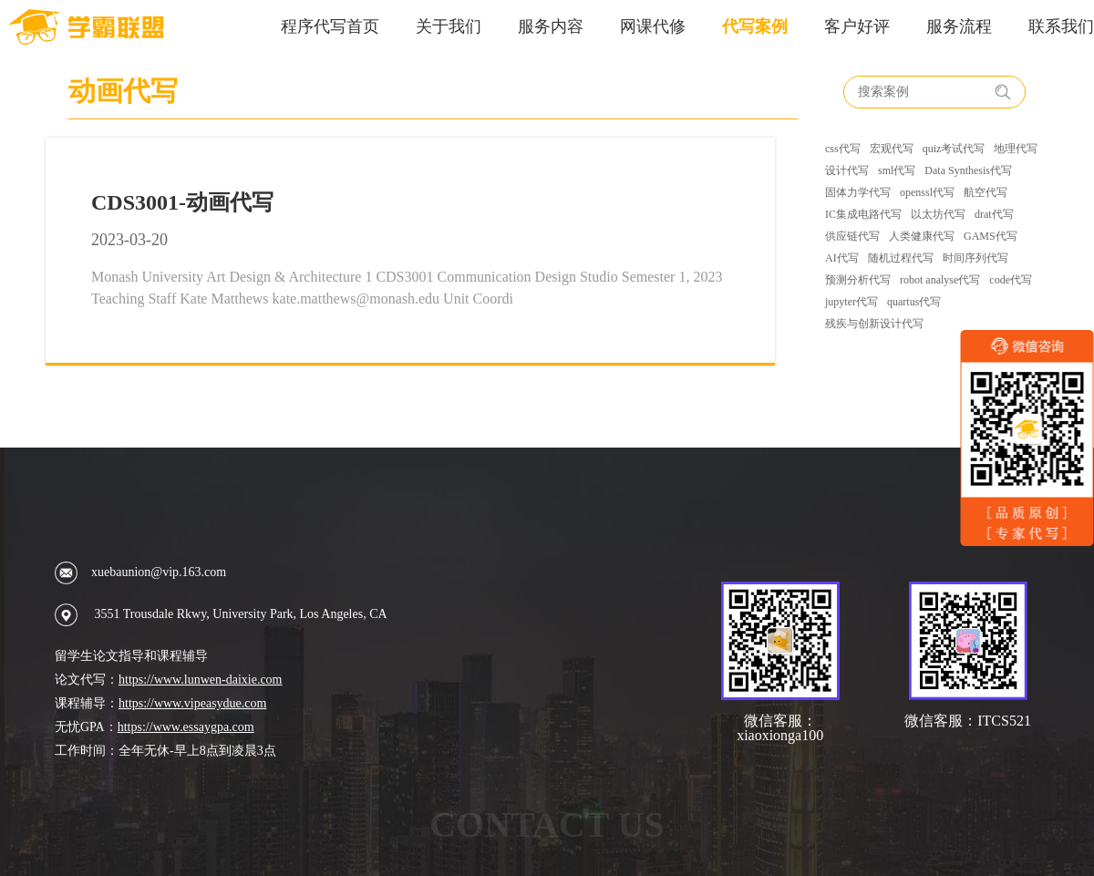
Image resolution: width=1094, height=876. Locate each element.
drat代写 (994, 214)
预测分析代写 (858, 279)
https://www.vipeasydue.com (192, 703)
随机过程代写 (901, 258)
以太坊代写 (938, 214)
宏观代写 (891, 148)
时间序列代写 (975, 258)
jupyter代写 (851, 301)
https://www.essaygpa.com (186, 727)
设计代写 (847, 170)
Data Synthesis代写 (968, 170)
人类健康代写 (922, 236)
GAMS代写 (990, 236)
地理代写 (1015, 148)
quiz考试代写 (954, 148)
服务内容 (550, 26)
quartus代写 (914, 301)
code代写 (1010, 279)
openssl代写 (927, 192)
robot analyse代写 (940, 279)
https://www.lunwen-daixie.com (201, 679)
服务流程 (959, 26)
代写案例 (755, 26)
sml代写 (896, 170)
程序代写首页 (330, 26)
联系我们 (1061, 26)
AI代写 (842, 258)
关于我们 (448, 26)
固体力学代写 (858, 192)
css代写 (843, 148)
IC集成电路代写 (863, 214)
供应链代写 (852, 236)
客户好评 (857, 26)
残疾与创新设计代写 (874, 323)
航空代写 (985, 192)
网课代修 (653, 26)
